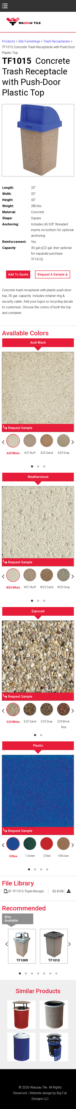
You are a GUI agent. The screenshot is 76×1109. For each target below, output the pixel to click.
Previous (6, 944)
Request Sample (20, 428)
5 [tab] (44, 974)
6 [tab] (50, 974)
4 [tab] (47, 870)
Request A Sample (52, 274)
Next (69, 944)
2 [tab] (38, 467)
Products (8, 41)
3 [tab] (44, 467)
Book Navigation (12, 6)
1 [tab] (32, 467)
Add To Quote (18, 274)
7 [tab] (56, 974)
